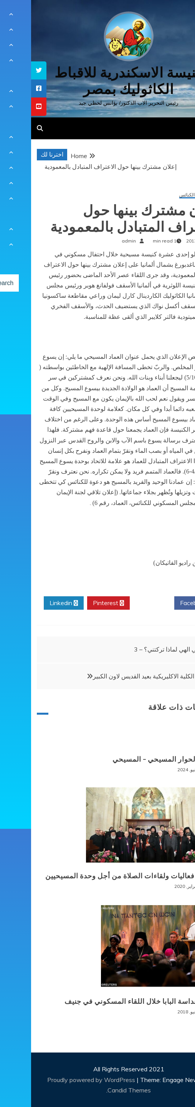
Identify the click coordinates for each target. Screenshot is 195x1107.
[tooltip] (7, 70)
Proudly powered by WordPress (61, 1080)
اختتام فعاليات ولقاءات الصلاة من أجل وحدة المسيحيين (98, 876)
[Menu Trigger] (174, 16)
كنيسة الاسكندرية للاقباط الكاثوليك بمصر (97, 81)
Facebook (165, 603)
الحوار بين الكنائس (165, 195)
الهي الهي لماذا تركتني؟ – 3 (137, 649)
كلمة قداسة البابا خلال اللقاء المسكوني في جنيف (108, 1001)
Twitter (121, 603)
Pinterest (77, 603)
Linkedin (32, 603)
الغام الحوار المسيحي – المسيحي (132, 759)
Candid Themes (98, 1090)
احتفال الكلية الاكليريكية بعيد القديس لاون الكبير (122, 676)
